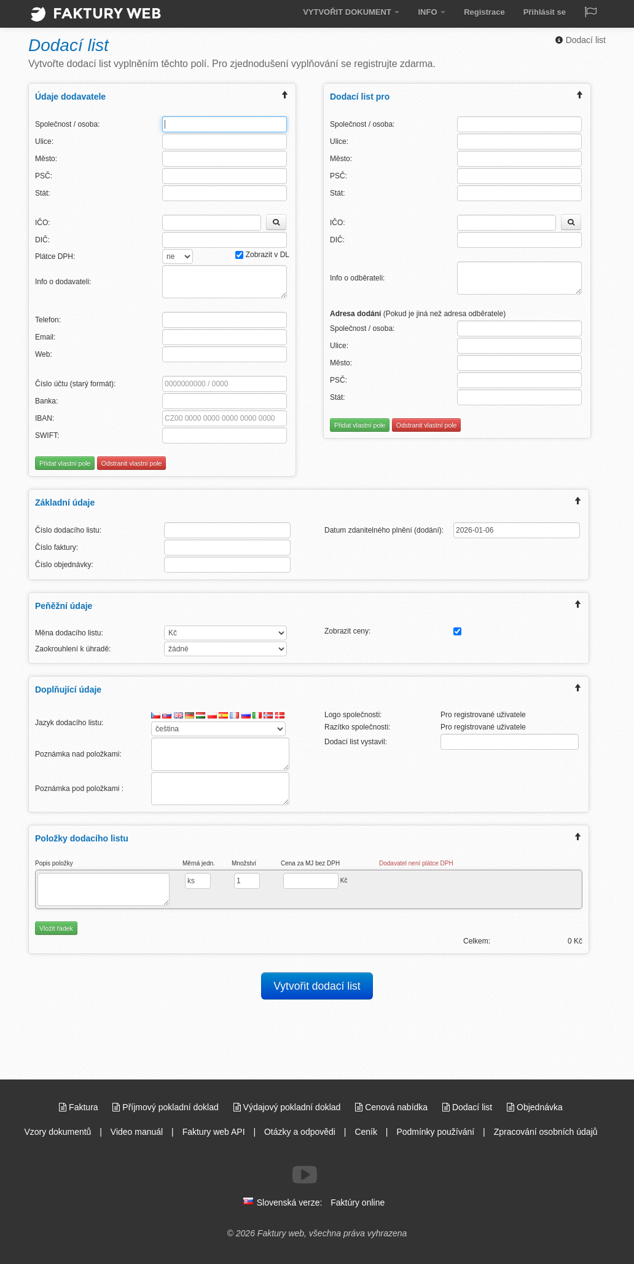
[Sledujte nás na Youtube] (304, 1174)
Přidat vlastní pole (64, 463)
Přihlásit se (544, 12)
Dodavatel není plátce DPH (416, 863)
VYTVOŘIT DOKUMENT (351, 12)
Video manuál (137, 1132)
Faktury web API (213, 1132)
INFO (431, 12)
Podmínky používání (435, 1132)
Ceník (365, 1132)
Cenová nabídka (392, 1107)
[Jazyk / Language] (590, 13)
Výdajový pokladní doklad (288, 1107)
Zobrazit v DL (262, 254)
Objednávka (535, 1107)
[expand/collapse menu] (285, 96)
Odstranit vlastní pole (131, 463)
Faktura (79, 1107)
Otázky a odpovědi (299, 1132)
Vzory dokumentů (57, 1132)
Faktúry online (358, 1202)
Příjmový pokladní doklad (166, 1107)
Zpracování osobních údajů (546, 1132)
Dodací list (580, 40)
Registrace (484, 12)
